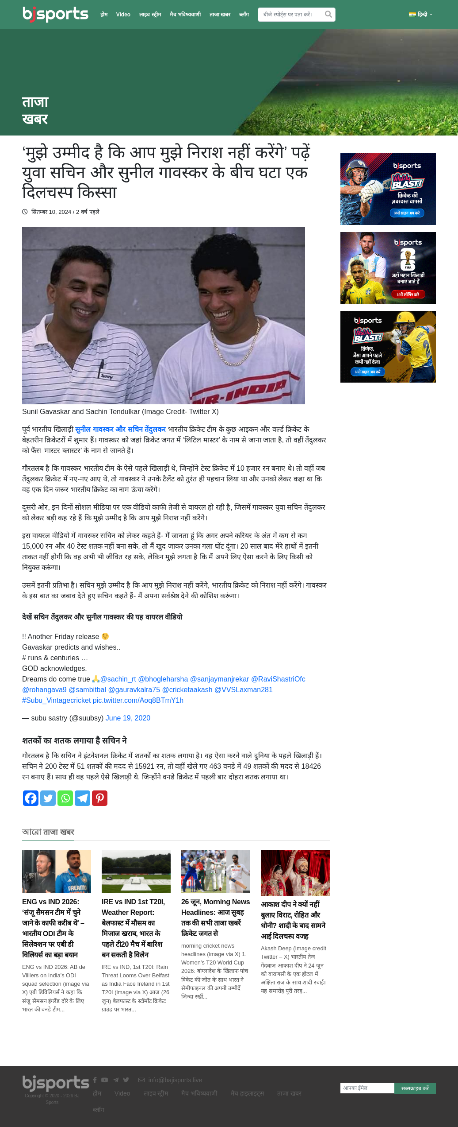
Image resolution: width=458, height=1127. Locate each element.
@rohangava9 (44, 689)
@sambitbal (87, 689)
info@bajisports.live (170, 1080)
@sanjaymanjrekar (219, 679)
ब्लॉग (244, 15)
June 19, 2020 (128, 718)
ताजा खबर (220, 15)
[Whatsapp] (65, 798)
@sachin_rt (118, 679)
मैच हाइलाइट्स (247, 1093)
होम (103, 15)
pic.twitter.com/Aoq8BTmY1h (138, 700)
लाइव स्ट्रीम (149, 15)
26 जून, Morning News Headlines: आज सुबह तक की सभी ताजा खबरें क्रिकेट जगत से (215, 903)
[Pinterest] (99, 798)
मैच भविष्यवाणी (185, 15)
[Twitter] (48, 798)
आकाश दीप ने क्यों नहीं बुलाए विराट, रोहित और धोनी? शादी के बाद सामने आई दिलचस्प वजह (295, 906)
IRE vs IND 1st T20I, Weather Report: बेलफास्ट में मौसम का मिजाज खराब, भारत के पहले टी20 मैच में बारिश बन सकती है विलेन (136, 914)
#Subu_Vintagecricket (56, 700)
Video (123, 15)
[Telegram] (82, 798)
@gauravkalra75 (134, 689)
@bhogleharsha (163, 679)
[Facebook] (30, 798)
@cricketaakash (187, 689)
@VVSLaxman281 (243, 689)
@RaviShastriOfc (278, 679)
